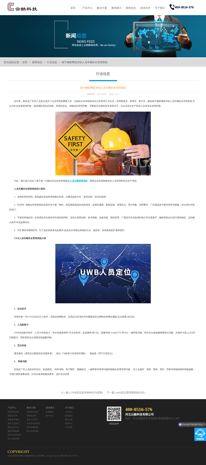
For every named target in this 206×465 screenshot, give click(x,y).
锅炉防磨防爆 (13, 431)
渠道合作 (145, 8)
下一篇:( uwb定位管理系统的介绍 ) (126, 392)
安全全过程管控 (14, 435)
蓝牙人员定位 (13, 423)
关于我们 (160, 8)
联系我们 (69, 416)
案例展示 (116, 8)
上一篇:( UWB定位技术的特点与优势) (82, 392)
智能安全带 (12, 416)
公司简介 (69, 412)
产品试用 (69, 427)
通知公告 (69, 419)
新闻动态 (131, 8)
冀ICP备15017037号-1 (70, 456)
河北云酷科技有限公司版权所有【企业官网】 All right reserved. (34, 456)
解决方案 (102, 8)
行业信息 (52, 62)
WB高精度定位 (36, 317)
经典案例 (49, 412)
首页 (73, 8)
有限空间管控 (13, 412)
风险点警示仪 (13, 427)
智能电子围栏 (13, 419)
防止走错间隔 (13, 439)
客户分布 (49, 416)
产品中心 (87, 8)
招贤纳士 (69, 423)
